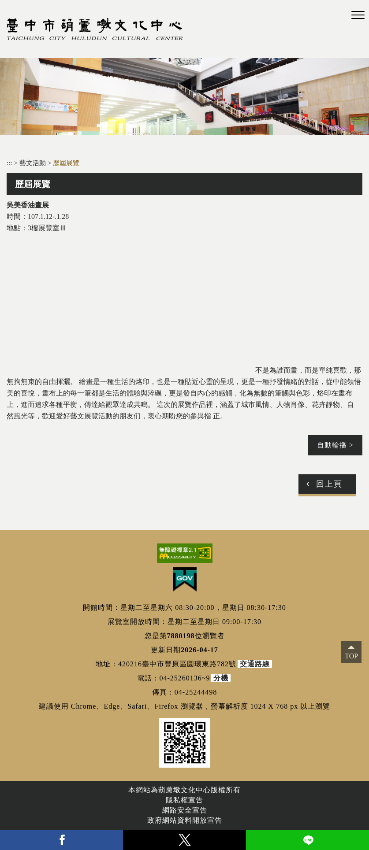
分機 (220, 678)
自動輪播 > (335, 445)
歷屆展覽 (66, 162)
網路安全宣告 (184, 810)
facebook (61, 840)
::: (9, 162)
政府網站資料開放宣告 (184, 820)
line (307, 840)
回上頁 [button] (329, 484)
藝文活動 (33, 162)
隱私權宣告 (184, 800)
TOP (351, 656)
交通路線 (255, 664)
